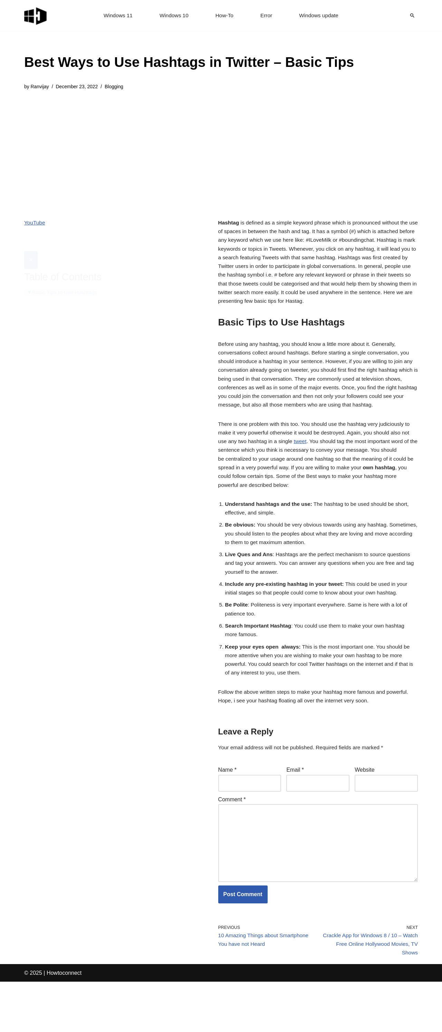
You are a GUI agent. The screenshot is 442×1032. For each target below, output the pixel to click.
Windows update (320, 16)
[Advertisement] (189, 149)
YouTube (35, 223)
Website (365, 811)
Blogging (117, 87)
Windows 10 (173, 16)
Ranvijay (40, 87)
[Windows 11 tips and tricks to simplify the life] (36, 15)
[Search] (412, 15)
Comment (232, 842)
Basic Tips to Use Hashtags (66, 276)
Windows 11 (116, 16)
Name (227, 811)
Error (267, 16)
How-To (224, 16)
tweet (303, 465)
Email (295, 811)
